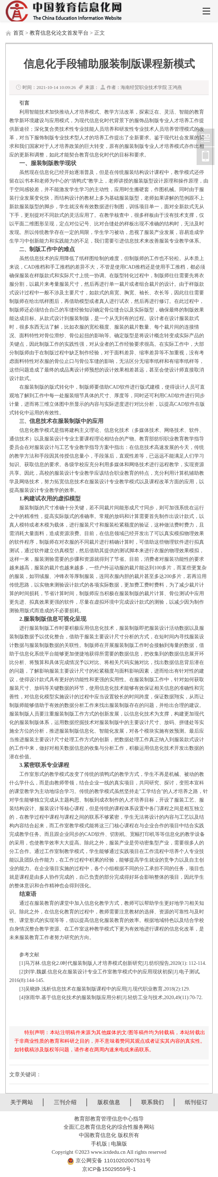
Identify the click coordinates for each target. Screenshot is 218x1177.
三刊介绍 (65, 1102)
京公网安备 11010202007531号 (112, 1160)
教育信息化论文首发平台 (59, 33)
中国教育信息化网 (205, 137)
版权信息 (108, 1102)
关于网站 (21, 1102)
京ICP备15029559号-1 (109, 1169)
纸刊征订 (196, 1102)
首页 (18, 33)
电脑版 (119, 1144)
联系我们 (152, 1102)
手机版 (99, 1144)
